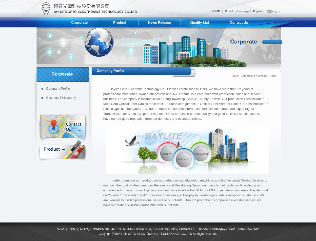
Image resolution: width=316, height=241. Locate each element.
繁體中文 (271, 11)
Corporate (247, 75)
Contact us (62, 127)
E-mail (229, 11)
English (257, 11)
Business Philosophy (61, 98)
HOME (216, 11)
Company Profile (58, 88)
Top (234, 75)
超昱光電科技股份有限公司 (88, 8)
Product (62, 150)
